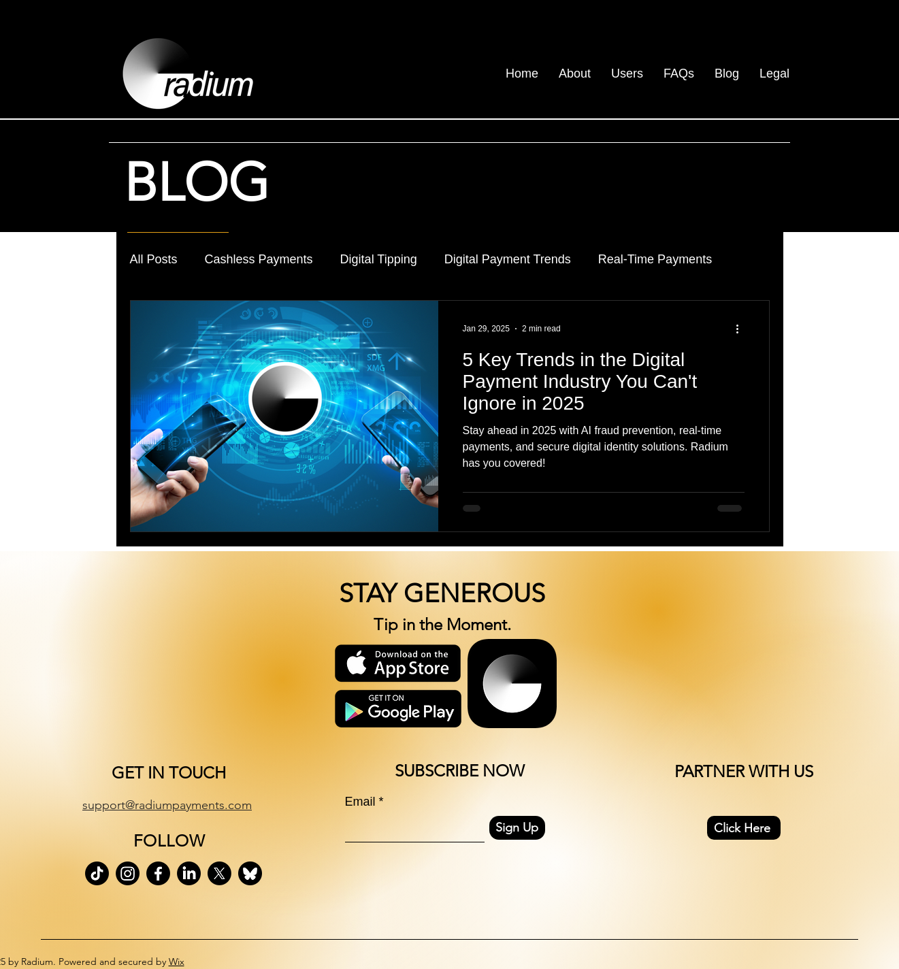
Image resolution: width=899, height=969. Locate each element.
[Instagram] (128, 873)
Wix (176, 961)
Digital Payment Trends (507, 259)
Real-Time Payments (655, 259)
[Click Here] (744, 828)
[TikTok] (97, 873)
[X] (219, 873)
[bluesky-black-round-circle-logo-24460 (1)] (250, 873)
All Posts (154, 259)
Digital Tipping (378, 259)
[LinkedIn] (189, 873)
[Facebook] (158, 873)
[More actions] (742, 329)
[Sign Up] (517, 828)
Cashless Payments (259, 259)
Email (360, 801)
